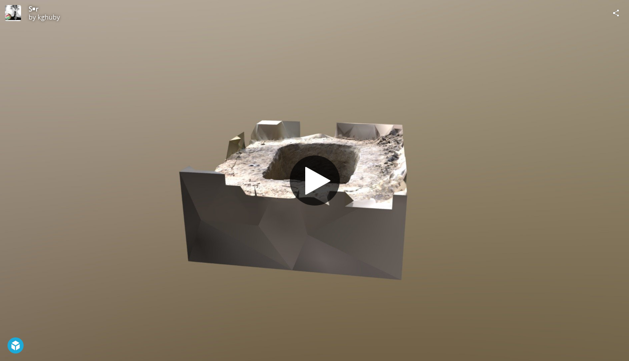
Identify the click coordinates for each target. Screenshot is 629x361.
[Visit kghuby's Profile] (13, 13)
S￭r (33, 9)
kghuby (49, 17)
